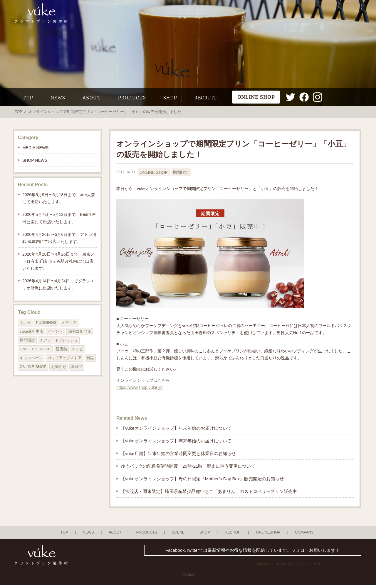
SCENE (178, 532)
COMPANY (304, 532)
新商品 (77, 366)
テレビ (77, 349)
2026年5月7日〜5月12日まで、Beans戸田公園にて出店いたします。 (59, 218)
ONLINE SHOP (154, 172)
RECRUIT (205, 98)
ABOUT (92, 98)
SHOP (170, 98)
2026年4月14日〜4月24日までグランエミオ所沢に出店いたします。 (58, 284)
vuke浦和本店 (31, 331)
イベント (55, 331)
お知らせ (58, 366)
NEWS (58, 98)
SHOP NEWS (34, 160)
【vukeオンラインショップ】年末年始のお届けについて (176, 428)
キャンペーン (31, 358)
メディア (69, 322)
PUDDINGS (46, 322)
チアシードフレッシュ (59, 340)
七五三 (25, 322)
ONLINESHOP (268, 532)
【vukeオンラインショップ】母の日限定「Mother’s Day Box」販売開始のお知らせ (202, 478)
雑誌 (90, 358)
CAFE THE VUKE (35, 349)
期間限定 (181, 172)
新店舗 (61, 349)
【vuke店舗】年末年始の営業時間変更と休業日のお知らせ (178, 453)
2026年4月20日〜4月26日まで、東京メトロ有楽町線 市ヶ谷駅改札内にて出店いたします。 (58, 261)
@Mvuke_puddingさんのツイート (289, 563)
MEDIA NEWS (35, 147)
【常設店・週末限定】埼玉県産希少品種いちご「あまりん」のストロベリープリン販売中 (209, 491)
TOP (28, 98)
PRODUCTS (132, 98)
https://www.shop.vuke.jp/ (139, 387)
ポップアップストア (64, 358)
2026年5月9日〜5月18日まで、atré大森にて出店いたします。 (58, 198)
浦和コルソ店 (79, 331)
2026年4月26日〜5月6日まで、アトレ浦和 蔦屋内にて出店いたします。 (59, 238)
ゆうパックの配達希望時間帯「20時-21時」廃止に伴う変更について (188, 466)
